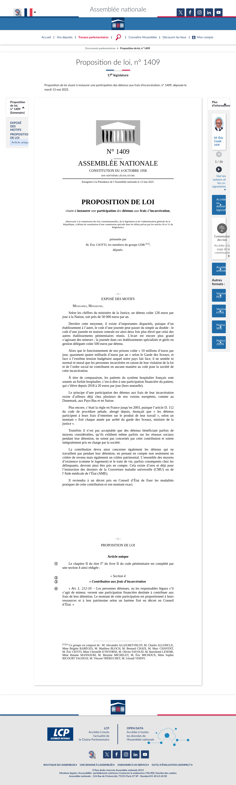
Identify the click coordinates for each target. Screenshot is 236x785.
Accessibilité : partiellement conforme (98, 773)
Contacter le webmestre (132, 773)
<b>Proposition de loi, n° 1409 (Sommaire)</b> (17, 107)
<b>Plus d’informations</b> (219, 104)
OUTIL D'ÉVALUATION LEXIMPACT (171, 765)
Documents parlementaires (100, 48)
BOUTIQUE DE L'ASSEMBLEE (59, 765)
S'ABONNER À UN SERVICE (132, 765)
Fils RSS (150, 773)
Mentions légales (68, 773)
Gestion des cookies (166, 773)
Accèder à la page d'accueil (118, 22)
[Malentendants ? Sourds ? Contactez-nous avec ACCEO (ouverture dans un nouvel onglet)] (91, 754)
